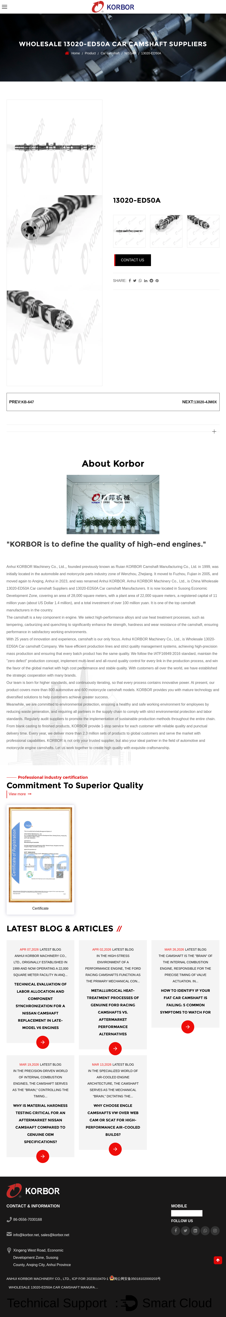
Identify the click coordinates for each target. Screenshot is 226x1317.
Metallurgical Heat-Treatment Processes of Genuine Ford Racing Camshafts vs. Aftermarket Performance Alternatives (113, 1012)
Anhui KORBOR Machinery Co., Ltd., (39, 1279)
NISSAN (130, 53)
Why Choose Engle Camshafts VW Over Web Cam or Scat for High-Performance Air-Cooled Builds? (113, 1120)
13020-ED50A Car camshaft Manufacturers (110, 588)
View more (20, 794)
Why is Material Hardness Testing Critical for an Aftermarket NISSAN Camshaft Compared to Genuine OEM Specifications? (40, 1123)
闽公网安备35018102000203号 (135, 1279)
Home (75, 53)
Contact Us (132, 260)
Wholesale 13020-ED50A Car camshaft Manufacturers (54, 1287)
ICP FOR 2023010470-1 (90, 1279)
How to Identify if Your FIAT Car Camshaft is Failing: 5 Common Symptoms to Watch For (185, 1001)
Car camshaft (110, 53)
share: (120, 281)
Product (90, 53)
